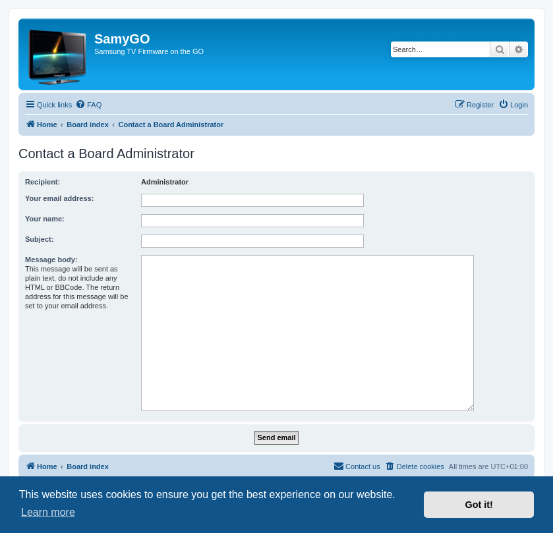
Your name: (45, 219)
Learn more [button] (48, 512)
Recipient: (42, 182)
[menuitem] (88, 105)
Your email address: (59, 198)
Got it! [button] (479, 504)
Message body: (51, 260)
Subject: (39, 239)
